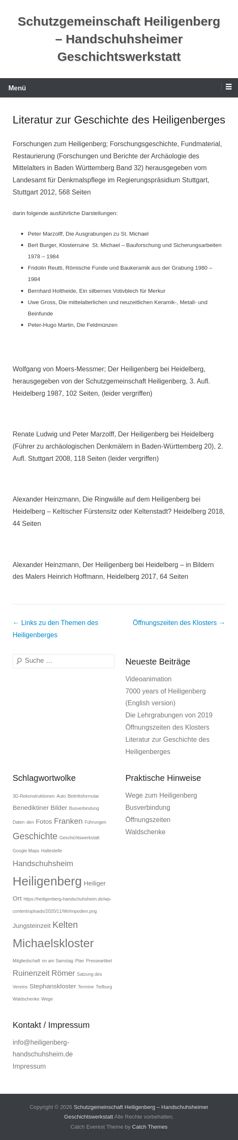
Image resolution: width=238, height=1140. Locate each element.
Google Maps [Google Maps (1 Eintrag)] (26, 850)
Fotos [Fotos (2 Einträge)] (44, 821)
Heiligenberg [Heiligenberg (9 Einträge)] (47, 881)
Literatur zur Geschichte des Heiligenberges (119, 119)
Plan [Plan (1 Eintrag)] (79, 960)
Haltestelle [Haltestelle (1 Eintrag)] (51, 850)
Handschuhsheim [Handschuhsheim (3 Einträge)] (43, 863)
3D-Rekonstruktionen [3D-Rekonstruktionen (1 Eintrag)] (34, 796)
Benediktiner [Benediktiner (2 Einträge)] (31, 807)
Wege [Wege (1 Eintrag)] (47, 998)
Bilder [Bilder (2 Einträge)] (58, 807)
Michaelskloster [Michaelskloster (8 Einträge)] (53, 943)
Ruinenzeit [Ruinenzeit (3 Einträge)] (31, 973)
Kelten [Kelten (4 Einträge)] (65, 925)
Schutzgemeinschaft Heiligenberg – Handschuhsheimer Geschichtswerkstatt (119, 38)
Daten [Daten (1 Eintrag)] (18, 822)
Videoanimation (148, 679)
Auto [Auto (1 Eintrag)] (61, 796)
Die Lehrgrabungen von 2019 (168, 715)
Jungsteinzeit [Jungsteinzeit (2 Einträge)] (31, 925)
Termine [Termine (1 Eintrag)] (86, 986)
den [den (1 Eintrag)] (30, 822)
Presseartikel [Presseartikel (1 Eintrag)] (99, 960)
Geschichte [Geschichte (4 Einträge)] (35, 836)
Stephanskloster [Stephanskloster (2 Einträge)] (52, 986)
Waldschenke (145, 831)
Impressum (29, 1066)
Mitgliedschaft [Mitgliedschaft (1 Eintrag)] (26, 960)
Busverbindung (147, 807)
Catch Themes (149, 1127)
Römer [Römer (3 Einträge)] (63, 973)
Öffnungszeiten (147, 819)
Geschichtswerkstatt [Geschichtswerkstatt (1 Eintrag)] (79, 837)
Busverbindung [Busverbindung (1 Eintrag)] (84, 808)
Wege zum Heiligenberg (161, 795)
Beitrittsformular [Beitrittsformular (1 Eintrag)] (83, 796)
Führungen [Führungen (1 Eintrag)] (95, 822)
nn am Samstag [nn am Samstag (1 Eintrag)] (58, 960)
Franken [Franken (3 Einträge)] (68, 821)
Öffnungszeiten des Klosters (179, 622)
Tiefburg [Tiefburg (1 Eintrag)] (104, 986)
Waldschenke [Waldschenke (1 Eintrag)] (26, 998)
